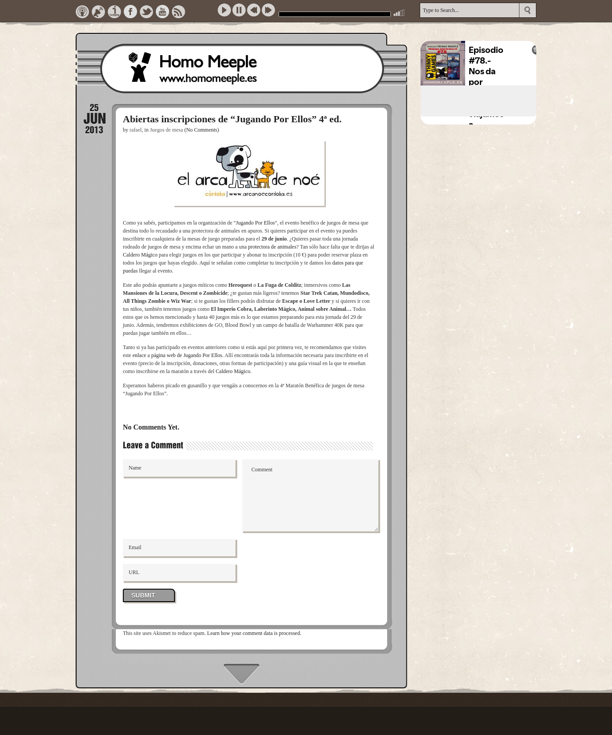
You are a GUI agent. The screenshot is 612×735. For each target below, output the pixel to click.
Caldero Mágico (140, 255)
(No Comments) (201, 130)
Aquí (204, 263)
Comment (310, 495)
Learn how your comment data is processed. (254, 633)
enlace (139, 355)
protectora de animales (272, 247)
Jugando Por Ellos (255, 223)
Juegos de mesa (166, 130)
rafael (136, 130)
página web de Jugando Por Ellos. (187, 355)
